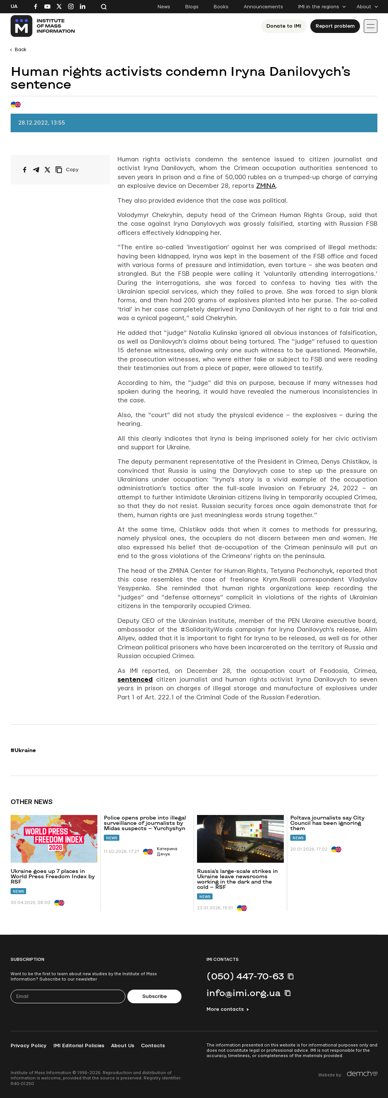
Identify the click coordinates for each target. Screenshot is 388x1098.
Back (21, 49)
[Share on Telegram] (36, 169)
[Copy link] (77, 169)
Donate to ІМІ (283, 26)
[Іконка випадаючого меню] (370, 26)
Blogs (192, 6)
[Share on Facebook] (24, 169)
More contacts (225, 1009)
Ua (14, 6)
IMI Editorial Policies (78, 1045)
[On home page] (43, 26)
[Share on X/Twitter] (47, 169)
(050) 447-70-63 (245, 976)
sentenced (135, 679)
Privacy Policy (29, 1045)
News (164, 6)
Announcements (263, 6)
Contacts (153, 1045)
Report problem (335, 26)
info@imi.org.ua (244, 992)
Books (221, 6)
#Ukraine (23, 750)
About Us (122, 1045)
